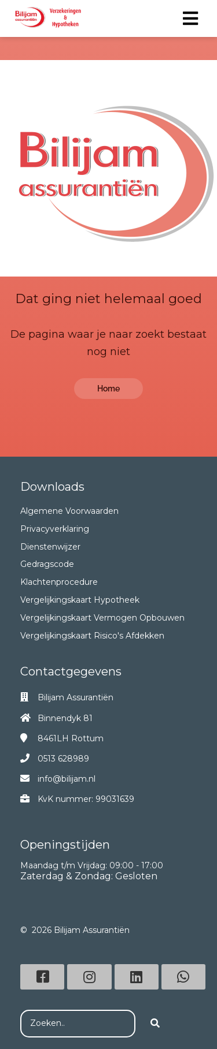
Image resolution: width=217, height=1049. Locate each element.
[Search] (155, 1023)
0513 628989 (63, 758)
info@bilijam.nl (66, 779)
